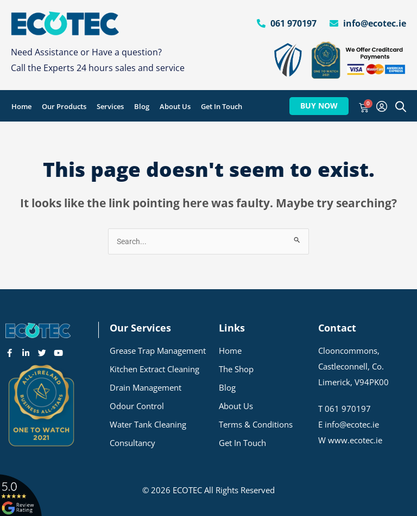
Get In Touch (221, 106)
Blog (141, 106)
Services (110, 106)
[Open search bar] (400, 106)
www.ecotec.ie (355, 440)
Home (21, 106)
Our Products (64, 106)
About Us (175, 106)
